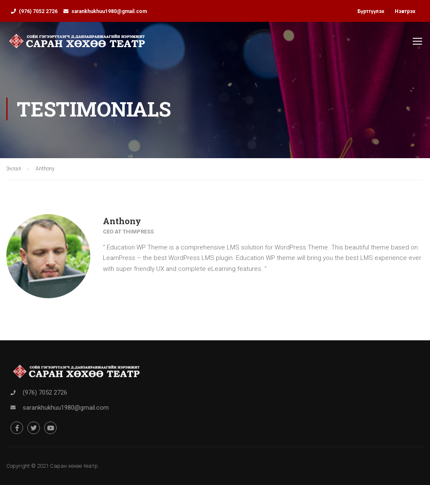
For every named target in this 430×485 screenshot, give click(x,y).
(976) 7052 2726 (38, 11)
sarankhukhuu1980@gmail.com (109, 11)
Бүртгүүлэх (370, 11)
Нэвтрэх (405, 11)
